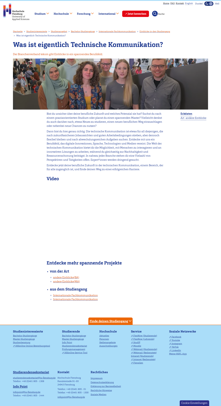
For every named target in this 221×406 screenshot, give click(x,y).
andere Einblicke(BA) (66, 277)
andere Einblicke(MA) (66, 281)
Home (166, 3)
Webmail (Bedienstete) (145, 352)
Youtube (176, 340)
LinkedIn (176, 350)
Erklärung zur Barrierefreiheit (106, 386)
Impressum (97, 378)
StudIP (136, 342)
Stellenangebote (107, 342)
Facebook (176, 336)
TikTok (175, 346)
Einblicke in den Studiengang (155, 31)
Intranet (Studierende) (142, 356)
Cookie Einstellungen (194, 403)
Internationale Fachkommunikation (117, 31)
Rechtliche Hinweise (101, 390)
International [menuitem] (106, 12)
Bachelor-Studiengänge (83, 31)
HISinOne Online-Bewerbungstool (32, 345)
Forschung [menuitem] (83, 12)
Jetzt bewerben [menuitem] (137, 14)
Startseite (18, 31)
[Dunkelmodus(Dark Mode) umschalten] (208, 4)
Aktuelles (104, 335)
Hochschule (108, 331)
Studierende (71, 331)
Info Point (67, 342)
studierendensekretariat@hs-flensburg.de (34, 377)
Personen (104, 339)
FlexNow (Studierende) (145, 335)
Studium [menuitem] (39, 12)
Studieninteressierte (36, 31)
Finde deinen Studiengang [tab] (111, 321)
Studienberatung (21, 342)
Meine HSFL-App (178, 353)
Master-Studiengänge (24, 339)
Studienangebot (59, 31)
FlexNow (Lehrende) (143, 339)
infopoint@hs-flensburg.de (26, 392)
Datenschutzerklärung (102, 382)
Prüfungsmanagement (73, 349)
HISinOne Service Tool (75, 352)
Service (136, 331)
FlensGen (138, 362)
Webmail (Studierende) (145, 349)
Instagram (177, 343)
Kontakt (180, 3)
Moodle (137, 345)
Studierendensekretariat (74, 345)
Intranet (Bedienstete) (144, 359)
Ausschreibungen (108, 345)
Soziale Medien (98, 394)
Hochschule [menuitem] (61, 12)
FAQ (172, 3)
